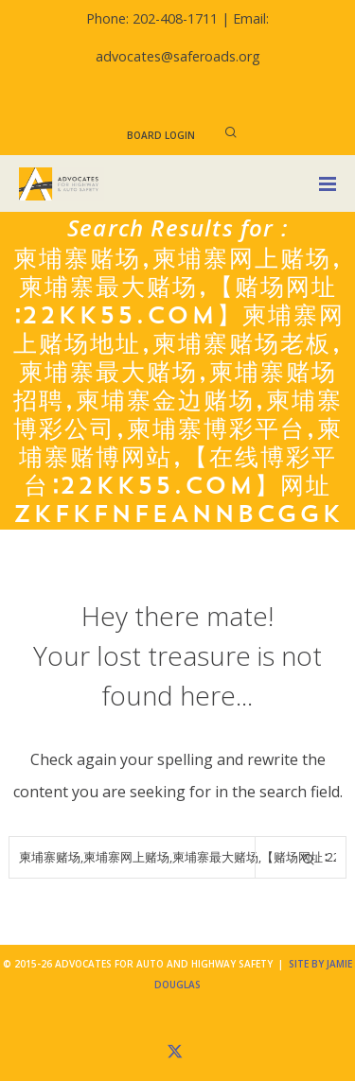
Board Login (161, 135)
